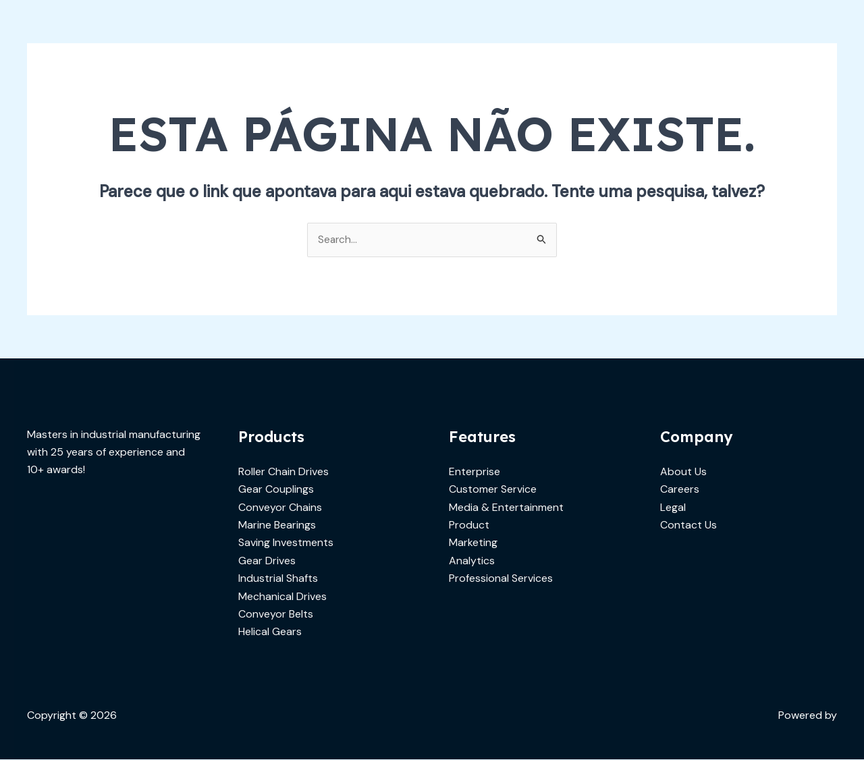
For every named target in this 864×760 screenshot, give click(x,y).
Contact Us (688, 525)
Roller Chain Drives (283, 472)
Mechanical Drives (282, 596)
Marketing (473, 543)
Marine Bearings (277, 525)
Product (469, 525)
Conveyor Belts (275, 614)
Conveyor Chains (280, 507)
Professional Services (501, 579)
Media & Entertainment (506, 507)
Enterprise (474, 472)
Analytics (472, 561)
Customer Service (493, 490)
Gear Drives (267, 561)
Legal (673, 507)
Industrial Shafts (278, 579)
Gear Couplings (276, 490)
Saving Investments (285, 543)
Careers (679, 490)
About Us (683, 472)
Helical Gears (270, 632)
